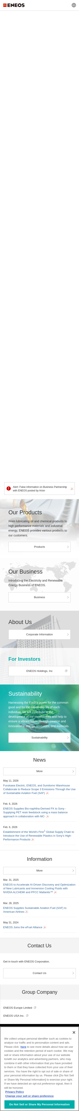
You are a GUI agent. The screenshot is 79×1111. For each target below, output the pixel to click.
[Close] (74, 1032)
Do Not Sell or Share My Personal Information (39, 1104)
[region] (39, 1069)
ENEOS (14, 5)
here (23, 1046)
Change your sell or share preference (29, 1096)
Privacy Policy (14, 1091)
